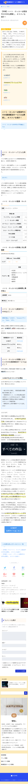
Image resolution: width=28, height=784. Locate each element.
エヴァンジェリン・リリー (9, 590)
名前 (3, 645)
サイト (4, 658)
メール (4, 652)
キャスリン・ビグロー (18, 592)
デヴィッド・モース (7, 596)
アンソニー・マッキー (8, 588)
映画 (10, 583)
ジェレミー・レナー (7, 594)
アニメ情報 (4, 760)
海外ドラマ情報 (5, 764)
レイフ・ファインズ (20, 596)
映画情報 (3, 757)
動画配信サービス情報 (7, 767)
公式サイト (7, 80)
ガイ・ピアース (6, 592)
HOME (14, 778)
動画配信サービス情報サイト (14, 3)
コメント (5, 633)
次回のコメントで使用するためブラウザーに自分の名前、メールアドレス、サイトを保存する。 (14, 667)
